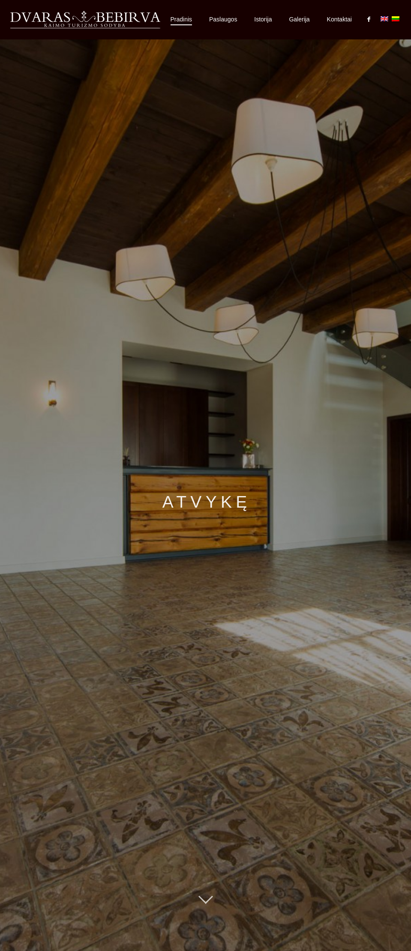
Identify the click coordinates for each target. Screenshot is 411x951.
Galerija (299, 19)
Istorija (263, 19)
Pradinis (181, 19)
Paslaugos (223, 19)
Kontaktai (339, 19)
